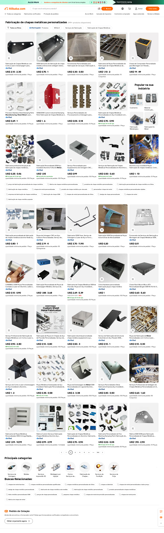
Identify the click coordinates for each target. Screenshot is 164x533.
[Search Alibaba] (64, 8)
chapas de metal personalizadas (43, 189)
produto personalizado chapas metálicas (121, 489)
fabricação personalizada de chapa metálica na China (135, 184)
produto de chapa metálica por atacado (73, 189)
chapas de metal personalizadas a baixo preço (133, 484)
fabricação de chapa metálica (17, 189)
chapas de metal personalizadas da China (78, 194)
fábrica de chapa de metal (15, 499)
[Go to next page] (102, 452)
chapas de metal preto (127, 494)
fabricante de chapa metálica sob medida (53, 489)
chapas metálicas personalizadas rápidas (130, 189)
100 (98, 452)
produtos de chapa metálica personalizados (97, 184)
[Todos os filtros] (14, 28)
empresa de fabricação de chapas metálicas (21, 194)
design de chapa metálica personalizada (20, 489)
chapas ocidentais (106, 484)
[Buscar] (107, 8)
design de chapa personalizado (109, 194)
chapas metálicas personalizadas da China (79, 484)
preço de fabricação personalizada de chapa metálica (24, 184)
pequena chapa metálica (70, 494)
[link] (161, 511)
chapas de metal (130, 194)
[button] (99, 8)
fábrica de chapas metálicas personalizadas (62, 184)
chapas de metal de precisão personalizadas (99, 494)
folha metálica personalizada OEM (18, 494)
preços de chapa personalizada (46, 494)
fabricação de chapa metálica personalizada (87, 489)
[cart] (130, 9)
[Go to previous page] (61, 452)
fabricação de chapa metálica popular (19, 199)
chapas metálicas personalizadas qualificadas (44, 484)
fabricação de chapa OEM (50, 194)
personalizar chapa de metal (101, 189)
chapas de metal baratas (15, 484)
